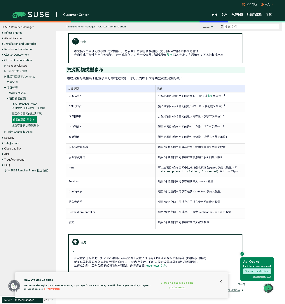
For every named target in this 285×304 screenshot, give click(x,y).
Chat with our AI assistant (257, 271)
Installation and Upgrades (20, 43)
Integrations (12, 143)
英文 (170, 55)
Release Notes (13, 33)
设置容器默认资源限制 (25, 125)
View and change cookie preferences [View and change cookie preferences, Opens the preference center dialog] (177, 285)
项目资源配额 (17, 98)
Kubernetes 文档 (155, 265)
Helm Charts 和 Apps (20, 131)
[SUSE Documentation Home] (63, 27)
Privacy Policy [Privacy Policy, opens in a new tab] (52, 288)
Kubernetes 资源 (17, 71)
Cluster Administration (18, 60)
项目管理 (12, 87)
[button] (14, 286)
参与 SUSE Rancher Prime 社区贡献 (26, 170)
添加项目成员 (17, 93)
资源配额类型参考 (24, 119)
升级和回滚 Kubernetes (21, 76)
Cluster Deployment (16, 54)
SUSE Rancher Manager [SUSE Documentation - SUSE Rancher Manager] (81, 26)
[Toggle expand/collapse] (2, 33)
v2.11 (206, 26)
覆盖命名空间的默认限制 (27, 113)
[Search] (251, 26)
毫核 (210, 96)
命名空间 (12, 82)
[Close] (221, 281)
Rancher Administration (18, 49)
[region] (121, 285)
